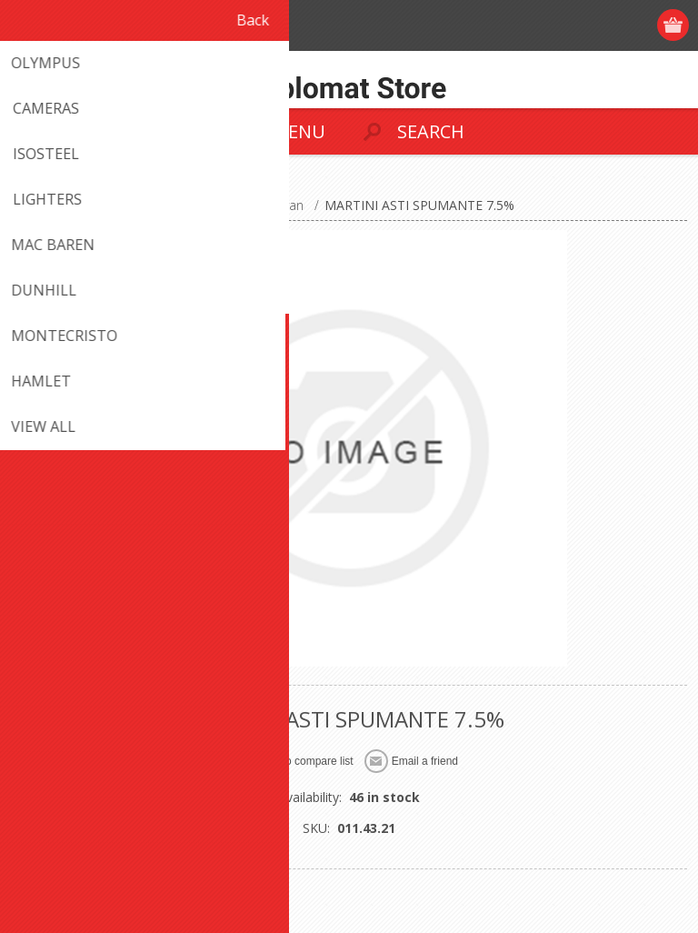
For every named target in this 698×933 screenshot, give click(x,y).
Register (568, 25)
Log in (604, 25)
